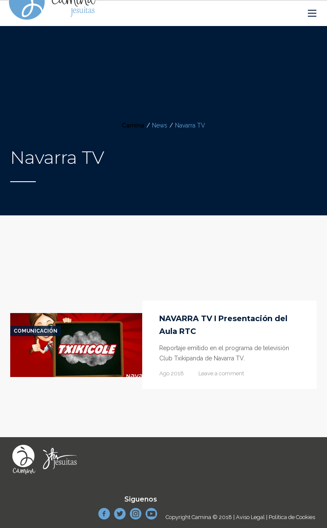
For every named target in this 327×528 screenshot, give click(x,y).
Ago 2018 (171, 373)
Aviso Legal (250, 517)
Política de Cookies (292, 517)
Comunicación (35, 331)
